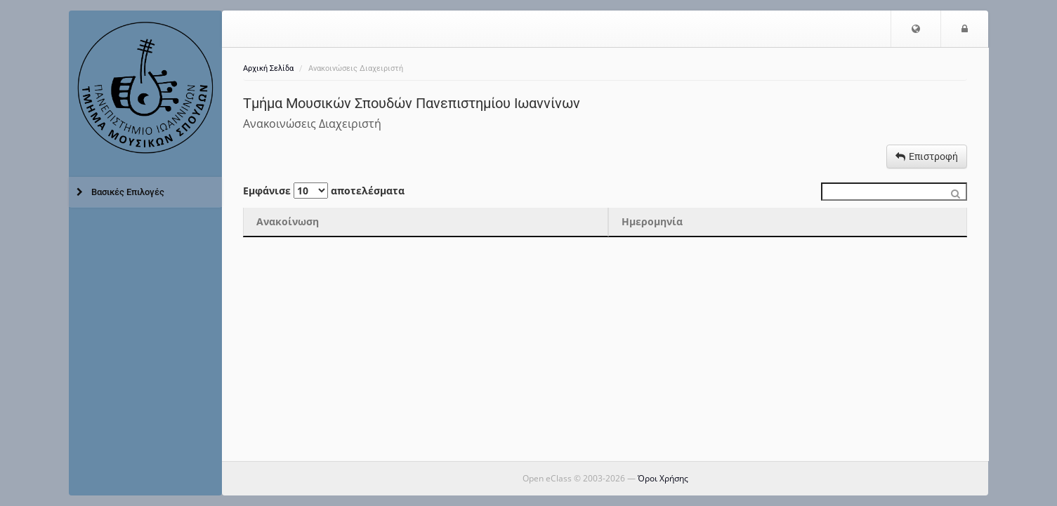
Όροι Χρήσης (663, 478)
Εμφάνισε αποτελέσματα (324, 190)
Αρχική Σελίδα (268, 68)
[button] (915, 29)
